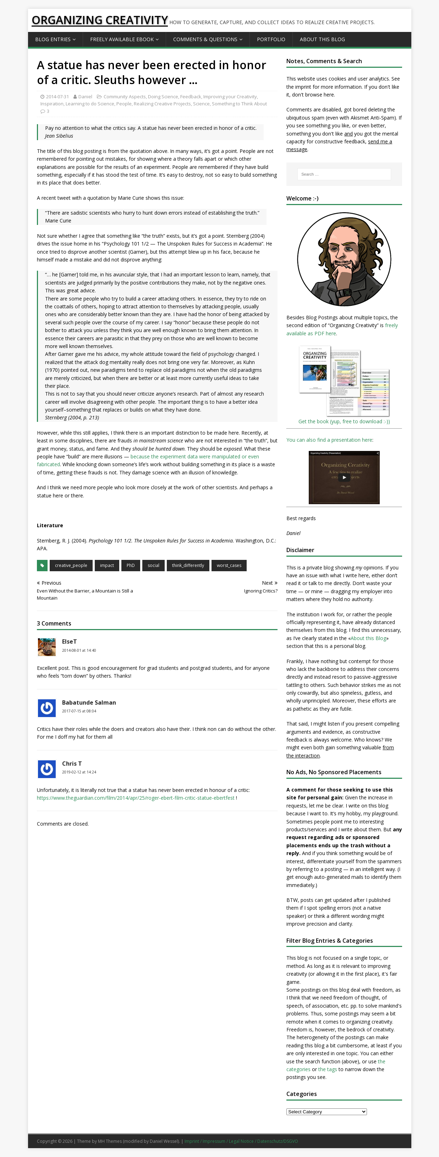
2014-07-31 (57, 96)
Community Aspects (125, 96)
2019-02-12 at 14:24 (79, 772)
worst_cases (229, 565)
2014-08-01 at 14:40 (79, 650)
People (124, 103)
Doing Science (163, 96)
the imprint (298, 86)
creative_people (71, 565)
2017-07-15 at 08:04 (79, 711)
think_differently (188, 565)
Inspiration (52, 103)
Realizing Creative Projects (162, 103)
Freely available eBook (122, 39)
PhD (131, 565)
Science (201, 103)
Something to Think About (239, 103)
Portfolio (271, 39)
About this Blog (322, 39)
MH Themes (110, 1141)
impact (107, 565)
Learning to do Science (90, 103)
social (153, 565)
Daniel (85, 96)
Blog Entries (53, 39)
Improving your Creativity (230, 96)
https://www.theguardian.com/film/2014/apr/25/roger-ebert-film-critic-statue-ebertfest (136, 797)
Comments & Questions (205, 39)
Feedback (190, 96)
